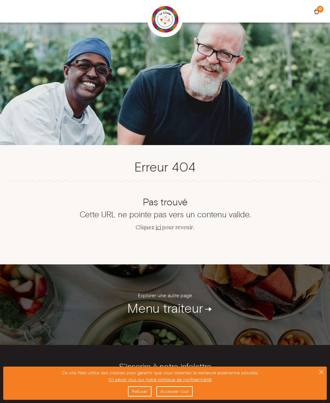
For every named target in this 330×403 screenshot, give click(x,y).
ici (158, 227)
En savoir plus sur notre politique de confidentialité (160, 379)
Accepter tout (174, 391)
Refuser (140, 391)
